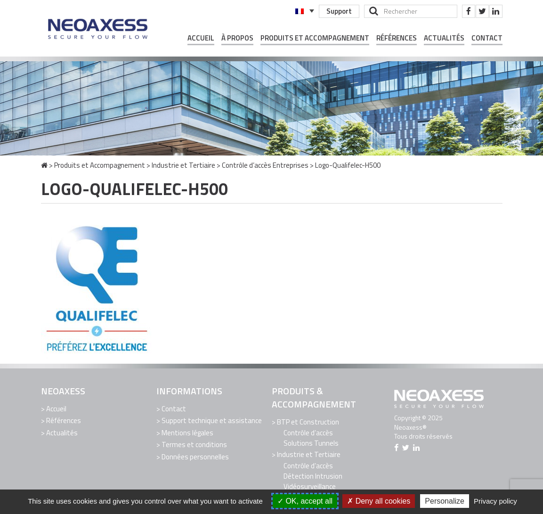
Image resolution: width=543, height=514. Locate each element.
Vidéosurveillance (310, 486)
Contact (486, 38)
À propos (237, 38)
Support (339, 11)
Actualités (444, 38)
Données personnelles (195, 456)
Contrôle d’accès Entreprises (265, 165)
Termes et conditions (194, 444)
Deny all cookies (378, 501)
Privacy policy (495, 501)
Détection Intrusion (313, 476)
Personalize (444, 501)
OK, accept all (304, 501)
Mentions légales (187, 432)
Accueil (200, 38)
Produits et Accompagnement (314, 38)
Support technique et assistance (212, 420)
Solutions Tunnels (311, 443)
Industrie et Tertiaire (183, 165)
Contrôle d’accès (308, 432)
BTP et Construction (308, 421)
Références (396, 38)
